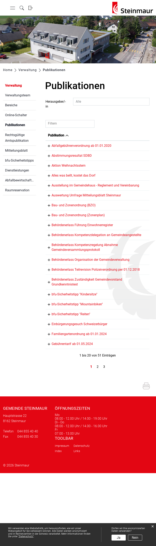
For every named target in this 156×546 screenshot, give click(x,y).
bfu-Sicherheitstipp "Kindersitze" (71, 352)
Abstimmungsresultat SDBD (68, 160)
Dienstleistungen (17, 170)
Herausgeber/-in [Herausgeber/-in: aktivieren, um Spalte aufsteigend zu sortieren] (132, 135)
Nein (135, 538)
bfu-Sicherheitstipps (19, 160)
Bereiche (11, 105)
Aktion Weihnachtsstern (65, 175)
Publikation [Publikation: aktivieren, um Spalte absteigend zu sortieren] (56, 135)
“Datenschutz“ (26, 536)
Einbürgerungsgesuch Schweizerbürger (76, 382)
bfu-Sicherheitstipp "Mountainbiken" (73, 362)
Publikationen (20, 124)
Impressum (62, 518)
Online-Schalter (16, 115)
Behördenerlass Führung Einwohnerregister (78, 264)
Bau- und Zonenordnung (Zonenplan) (74, 249)
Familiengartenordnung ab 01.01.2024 (75, 397)
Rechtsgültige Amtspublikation (17, 138)
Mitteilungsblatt (16, 150)
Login (30, 8)
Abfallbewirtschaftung (20, 180)
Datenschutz (82, 518)
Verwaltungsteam (17, 95)
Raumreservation (17, 190)
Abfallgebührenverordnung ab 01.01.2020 (78, 146)
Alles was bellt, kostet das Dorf (70, 190)
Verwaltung (13, 85)
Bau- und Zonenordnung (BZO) (70, 234)
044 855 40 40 (27, 504)
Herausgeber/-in (56, 104)
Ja (118, 538)
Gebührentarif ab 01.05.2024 (68, 412)
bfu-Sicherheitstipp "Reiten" (67, 372)
